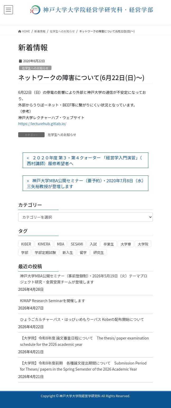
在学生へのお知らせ (35, 68)
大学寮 (126, 244)
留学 (83, 252)
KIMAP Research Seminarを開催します (52, 300)
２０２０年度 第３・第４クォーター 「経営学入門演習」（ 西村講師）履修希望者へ (84, 160)
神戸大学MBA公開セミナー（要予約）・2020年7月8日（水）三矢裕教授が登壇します (85, 183)
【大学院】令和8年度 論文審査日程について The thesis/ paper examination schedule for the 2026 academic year (84, 341)
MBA (60, 244)
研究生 (98, 252)
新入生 (68, 252)
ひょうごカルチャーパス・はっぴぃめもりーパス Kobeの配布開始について (82, 319)
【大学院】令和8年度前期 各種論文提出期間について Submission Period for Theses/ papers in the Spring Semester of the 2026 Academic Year (83, 366)
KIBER (26, 244)
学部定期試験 (45, 252)
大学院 (143, 244)
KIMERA (44, 244)
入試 (93, 244)
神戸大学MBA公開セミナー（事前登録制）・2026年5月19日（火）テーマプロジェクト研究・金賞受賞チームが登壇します (83, 278)
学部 (24, 252)
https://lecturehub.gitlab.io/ (42, 123)
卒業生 (108, 244)
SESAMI (77, 244)
